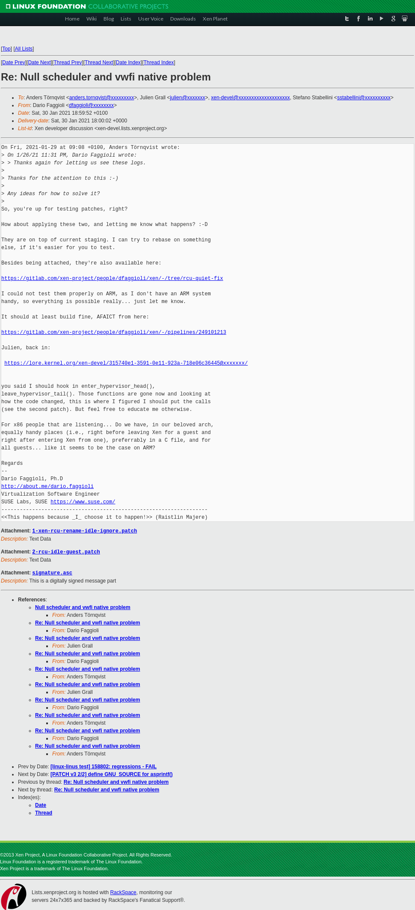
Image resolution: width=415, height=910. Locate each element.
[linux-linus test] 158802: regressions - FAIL (103, 765)
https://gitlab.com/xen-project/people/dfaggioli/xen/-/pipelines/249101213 (113, 332)
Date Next (39, 62)
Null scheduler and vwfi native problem (82, 606)
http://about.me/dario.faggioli (47, 486)
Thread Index (159, 62)
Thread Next (99, 62)
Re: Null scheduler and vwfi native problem (87, 622)
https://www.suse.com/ (82, 502)
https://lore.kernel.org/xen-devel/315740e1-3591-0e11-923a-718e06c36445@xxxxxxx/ (126, 363)
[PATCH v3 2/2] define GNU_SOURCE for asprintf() (111, 773)
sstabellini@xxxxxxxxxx (364, 98)
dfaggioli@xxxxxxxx (91, 105)
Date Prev (13, 62)
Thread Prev (67, 62)
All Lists (24, 49)
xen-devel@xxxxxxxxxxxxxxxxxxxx (250, 98)
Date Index (128, 62)
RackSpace (123, 891)
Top (6, 49)
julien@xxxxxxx (187, 98)
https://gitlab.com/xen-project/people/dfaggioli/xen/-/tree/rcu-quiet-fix (112, 278)
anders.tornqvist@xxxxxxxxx (101, 98)
